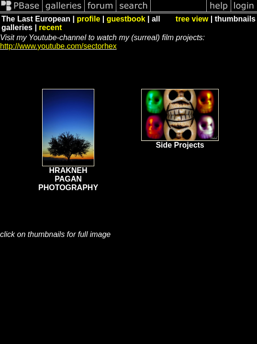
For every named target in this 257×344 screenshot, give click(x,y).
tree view (192, 19)
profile (88, 19)
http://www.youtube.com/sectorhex (58, 46)
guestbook (126, 19)
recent (50, 27)
